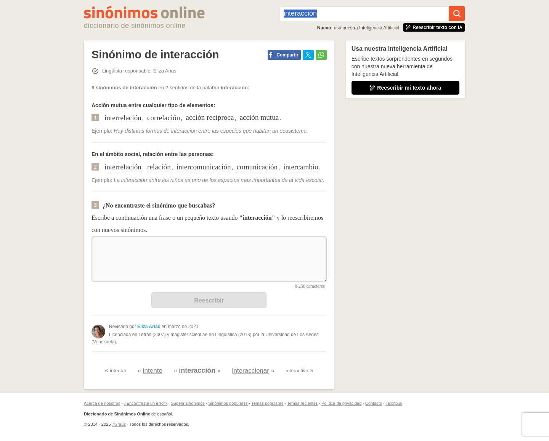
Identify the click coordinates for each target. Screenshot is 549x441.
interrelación (122, 118)
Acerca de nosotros (102, 403)
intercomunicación (204, 167)
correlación (163, 118)
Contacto (373, 403)
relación (159, 167)
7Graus (119, 424)
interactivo (297, 370)
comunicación (257, 167)
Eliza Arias (148, 326)
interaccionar (250, 370)
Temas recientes (302, 403)
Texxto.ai (393, 403)
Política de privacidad (341, 403)
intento (152, 370)
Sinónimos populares (228, 403)
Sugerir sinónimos (188, 403)
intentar (118, 370)
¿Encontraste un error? (145, 403)
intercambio (300, 167)
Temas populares (267, 403)
